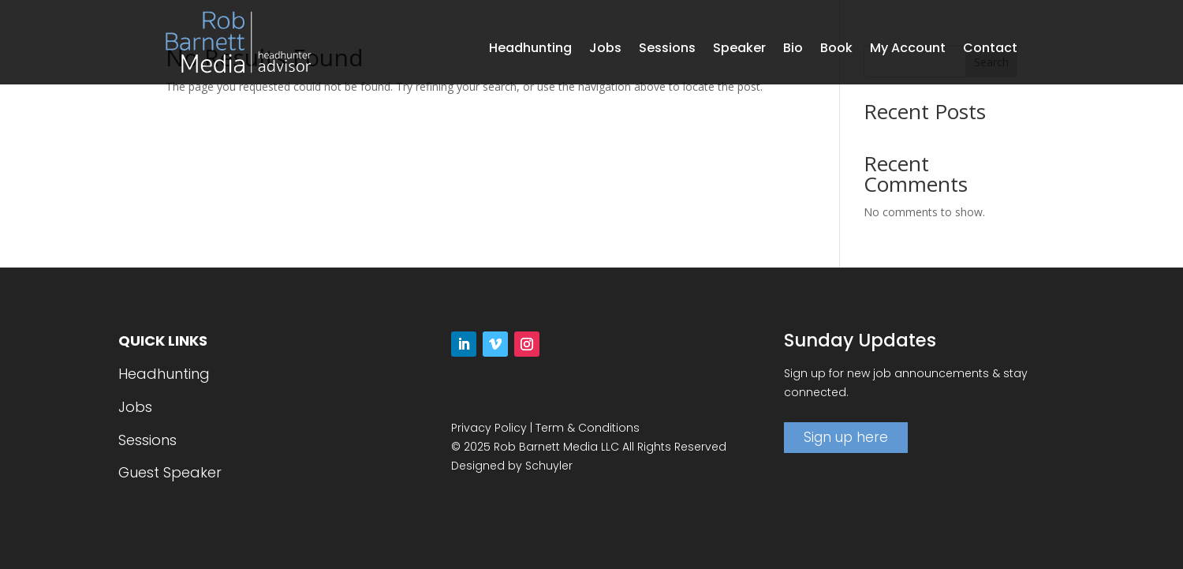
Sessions (667, 50)
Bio (793, 50)
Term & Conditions (588, 428)
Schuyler (549, 466)
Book (836, 50)
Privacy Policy (489, 428)
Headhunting (530, 50)
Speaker (739, 50)
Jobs (605, 50)
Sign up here (846, 437)
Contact (990, 50)
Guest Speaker (170, 472)
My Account (908, 50)
